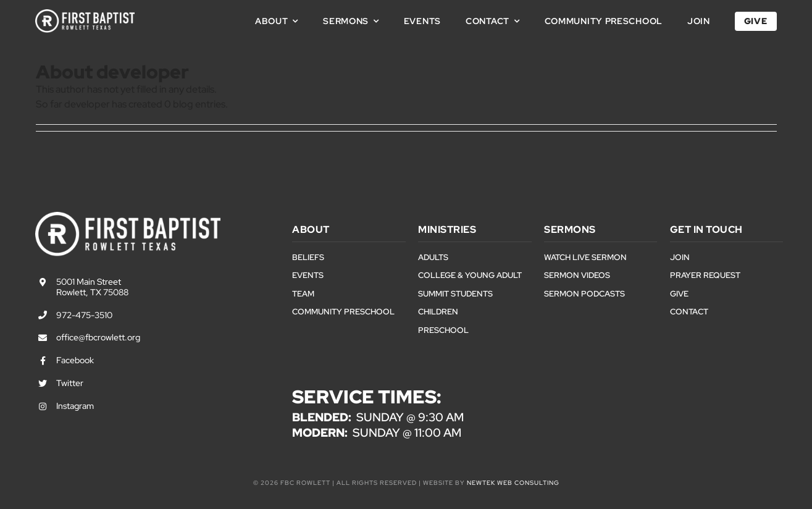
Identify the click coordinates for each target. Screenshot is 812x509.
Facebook (75, 360)
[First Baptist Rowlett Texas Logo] (84, 13)
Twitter (69, 383)
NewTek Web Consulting (513, 483)
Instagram (75, 405)
